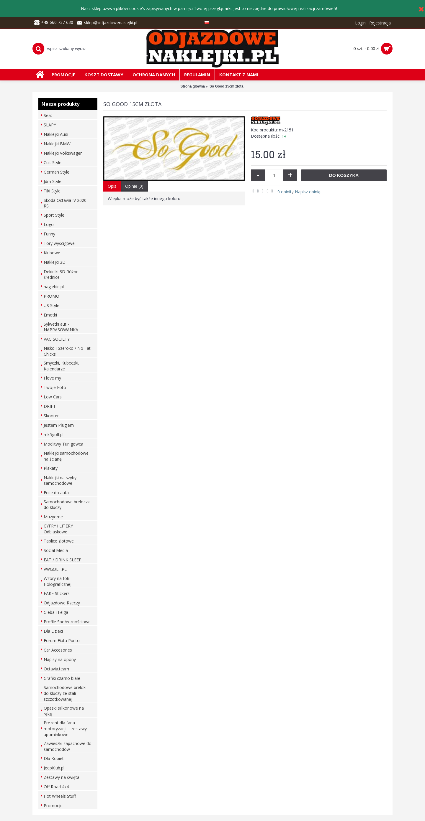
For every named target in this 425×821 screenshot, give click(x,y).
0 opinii (284, 191)
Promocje (53, 805)
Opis (112, 186)
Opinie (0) (134, 186)
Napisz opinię (308, 191)
